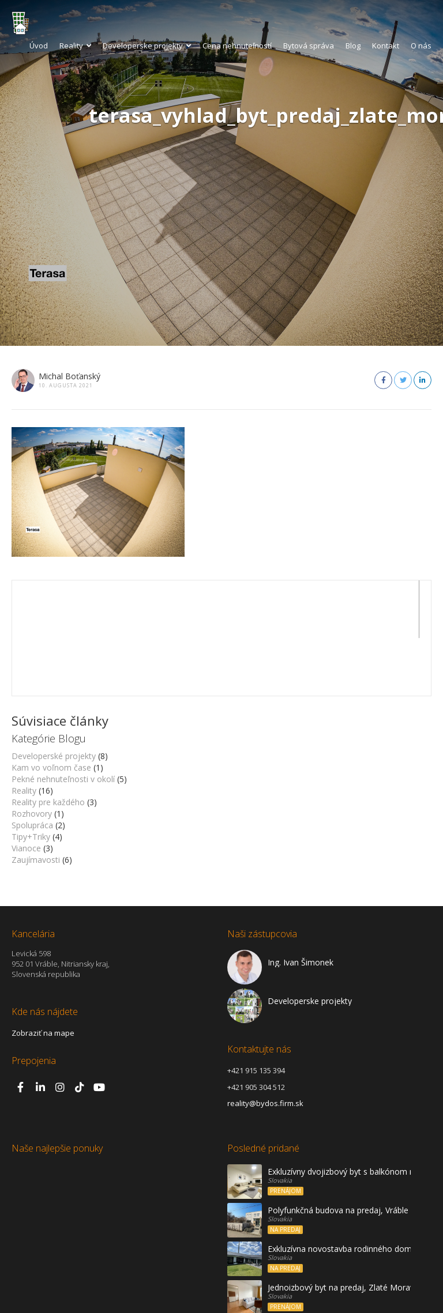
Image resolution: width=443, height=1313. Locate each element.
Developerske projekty (147, 45)
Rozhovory (32, 755)
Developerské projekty (54, 698)
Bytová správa (308, 45)
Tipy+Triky (31, 779)
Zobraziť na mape (43, 975)
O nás (421, 45)
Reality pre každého (48, 744)
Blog (353, 45)
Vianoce (26, 790)
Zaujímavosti (36, 802)
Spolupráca (32, 767)
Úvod (38, 45)
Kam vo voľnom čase (51, 709)
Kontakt (385, 45)
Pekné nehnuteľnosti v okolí (63, 721)
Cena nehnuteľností (237, 45)
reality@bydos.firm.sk (265, 1045)
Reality (75, 45)
